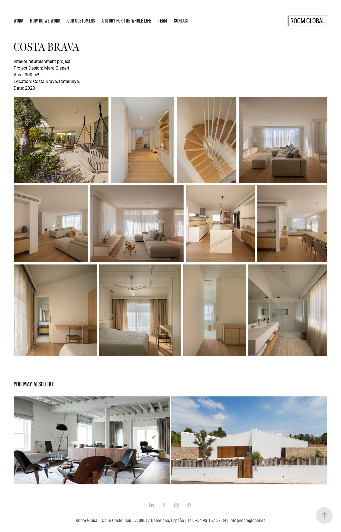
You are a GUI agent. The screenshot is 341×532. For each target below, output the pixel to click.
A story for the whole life (126, 21)
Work (18, 21)
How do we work (45, 21)
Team (162, 21)
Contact (181, 21)
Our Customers (81, 21)
